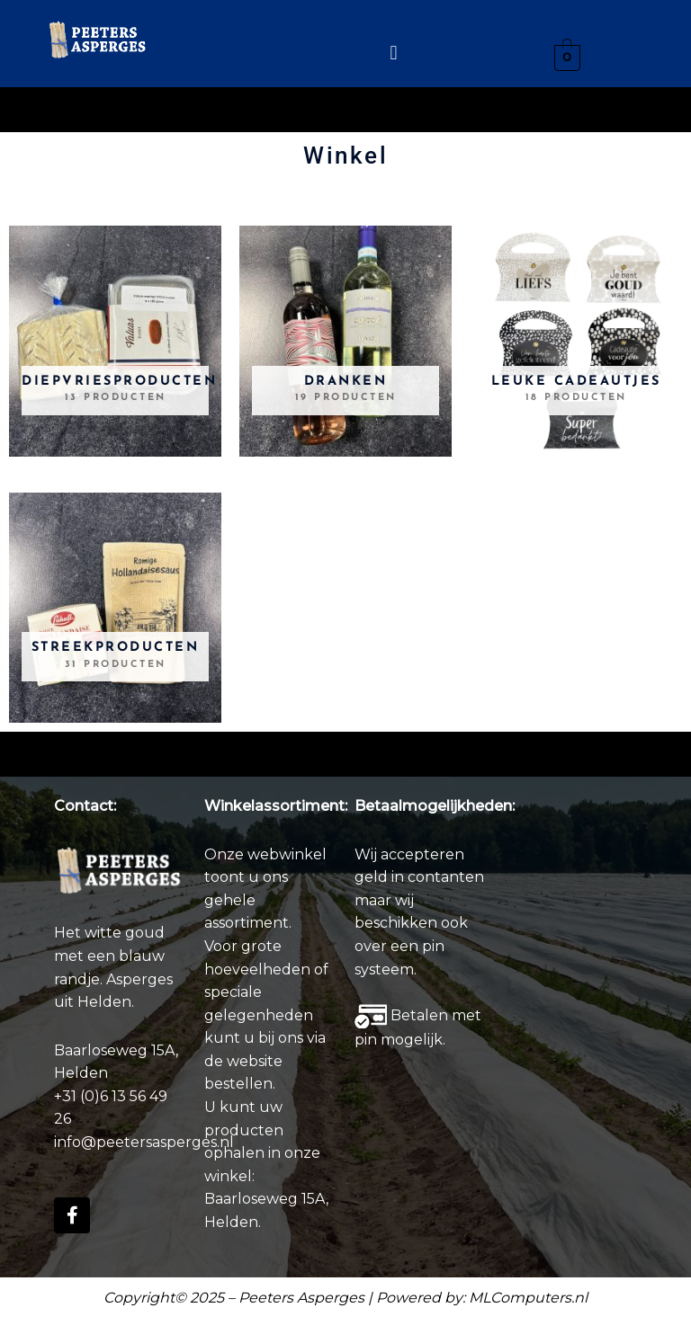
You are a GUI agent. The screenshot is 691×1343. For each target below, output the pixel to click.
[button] (393, 52)
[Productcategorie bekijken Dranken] (345, 341)
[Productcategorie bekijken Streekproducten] (115, 608)
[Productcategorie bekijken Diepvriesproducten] (115, 341)
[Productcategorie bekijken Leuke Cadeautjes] (576, 341)
